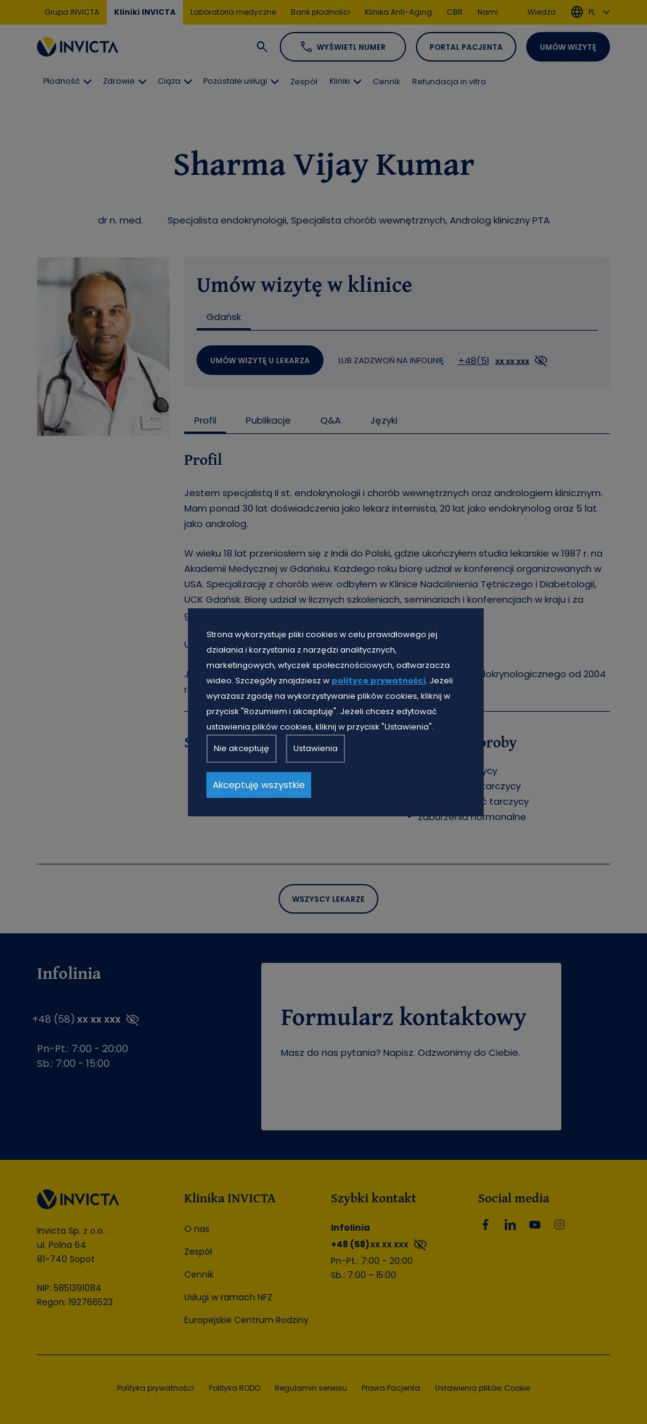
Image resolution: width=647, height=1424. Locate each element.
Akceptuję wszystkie (259, 784)
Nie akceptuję (241, 748)
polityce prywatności (379, 680)
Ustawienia (315, 748)
